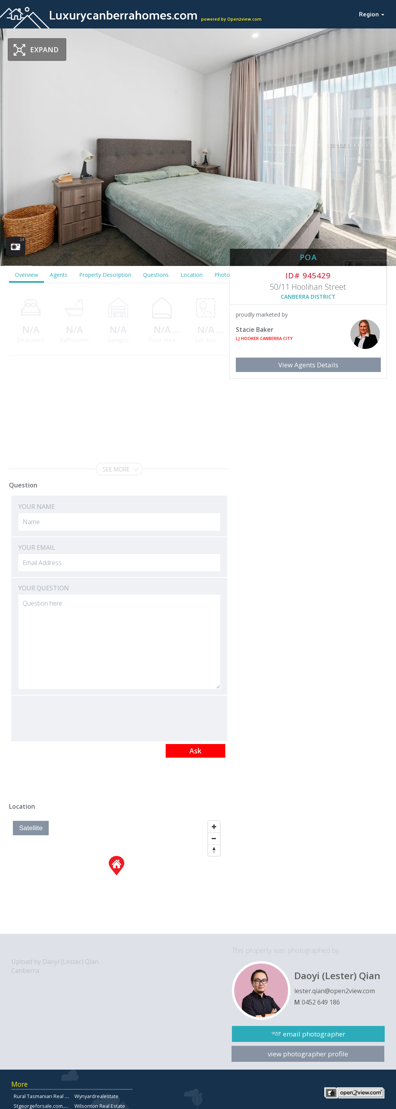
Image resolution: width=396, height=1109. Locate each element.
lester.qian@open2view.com (334, 991)
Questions (156, 274)
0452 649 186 (321, 1002)
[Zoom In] (214, 827)
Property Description (105, 274)
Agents (58, 274)
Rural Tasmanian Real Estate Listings (56, 1096)
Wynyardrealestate (96, 1096)
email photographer (314, 1033)
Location (191, 274)
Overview (26, 274)
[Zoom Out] (214, 838)
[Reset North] (214, 850)
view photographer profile (308, 1053)
